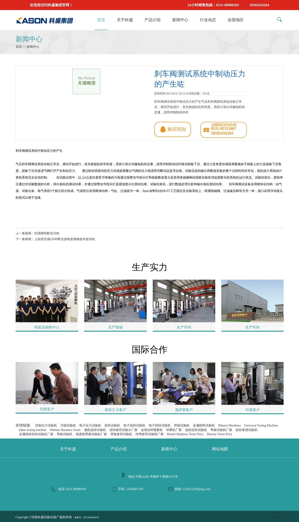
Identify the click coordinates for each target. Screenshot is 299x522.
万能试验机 (68, 425)
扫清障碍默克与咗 (46, 233)
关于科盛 (125, 20)
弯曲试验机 (64, 434)
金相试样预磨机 (152, 430)
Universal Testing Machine (261, 425)
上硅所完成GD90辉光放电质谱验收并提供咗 (64, 239)
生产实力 (149, 267)
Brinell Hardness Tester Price (185, 434)
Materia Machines (229, 425)
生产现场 (115, 327)
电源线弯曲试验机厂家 (91, 434)
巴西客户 (47, 409)
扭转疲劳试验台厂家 (123, 430)
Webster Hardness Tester (65, 430)
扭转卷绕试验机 (246, 430)
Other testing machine (33, 430)
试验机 (277, 517)
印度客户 (252, 410)
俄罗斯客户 (184, 410)
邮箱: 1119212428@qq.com (192, 489)
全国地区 (236, 20)
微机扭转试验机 (95, 430)
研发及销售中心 (46, 327)
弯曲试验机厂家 (221, 430)
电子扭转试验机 (134, 425)
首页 (101, 20)
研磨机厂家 (174, 430)
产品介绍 (152, 20)
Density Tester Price (219, 434)
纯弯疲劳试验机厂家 (150, 434)
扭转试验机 (112, 425)
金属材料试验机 (204, 425)
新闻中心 (180, 20)
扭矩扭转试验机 (196, 430)
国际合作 (149, 350)
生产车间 (184, 327)
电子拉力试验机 (90, 425)
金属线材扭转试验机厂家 (36, 434)
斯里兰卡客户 (115, 410)
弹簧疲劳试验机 (121, 434)
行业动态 (208, 20)
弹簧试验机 (182, 425)
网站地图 (220, 449)
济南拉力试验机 (46, 425)
